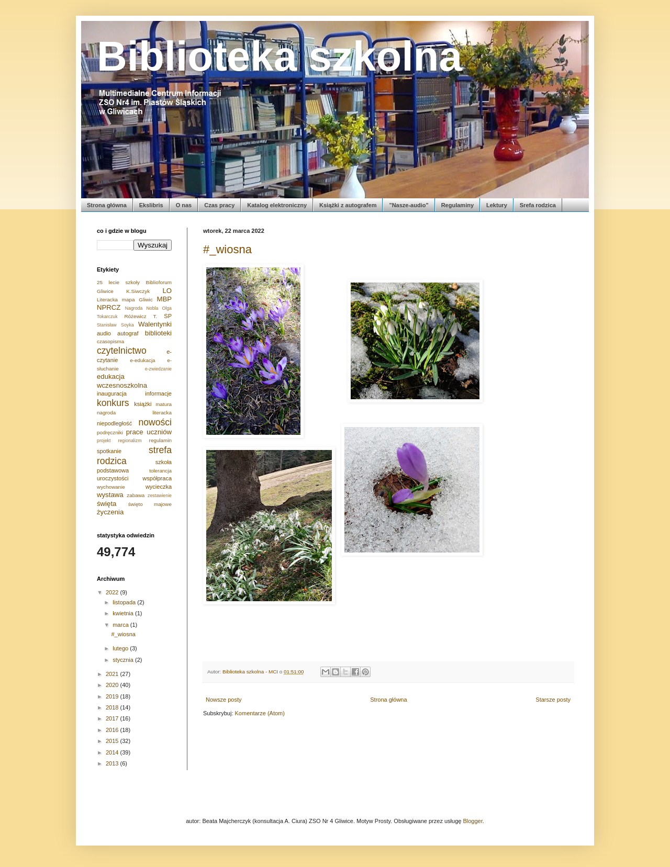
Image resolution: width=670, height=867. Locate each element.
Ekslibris (151, 205)
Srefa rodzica (538, 205)
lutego (121, 648)
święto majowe (150, 504)
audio (104, 333)
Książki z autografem (347, 205)
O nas (184, 205)
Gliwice (105, 291)
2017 (113, 718)
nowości (155, 422)
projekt (103, 440)
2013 (113, 763)
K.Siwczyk (138, 291)
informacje (158, 393)
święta (106, 504)
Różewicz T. (140, 316)
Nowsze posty (223, 699)
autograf (127, 333)
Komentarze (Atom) (260, 713)
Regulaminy (457, 205)
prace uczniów (149, 432)
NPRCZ (108, 307)
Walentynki (155, 324)
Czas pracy (219, 205)
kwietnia (124, 613)
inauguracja (112, 393)
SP (168, 316)
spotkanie (109, 451)
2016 (113, 730)
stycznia (124, 660)
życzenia (110, 512)
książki (142, 404)
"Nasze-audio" (408, 205)
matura (163, 404)
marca (121, 625)
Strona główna (107, 205)
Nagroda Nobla (142, 308)
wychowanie (111, 487)
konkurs (113, 403)
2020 (113, 685)
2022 (113, 592)
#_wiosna (227, 249)
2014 (113, 752)
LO (167, 291)
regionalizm (130, 440)
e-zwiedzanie (158, 368)
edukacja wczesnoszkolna (122, 381)
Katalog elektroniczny (277, 205)
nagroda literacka (134, 412)
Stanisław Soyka (115, 325)
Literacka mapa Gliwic (125, 299)
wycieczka (159, 486)
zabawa (135, 495)
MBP (164, 299)
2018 (113, 707)
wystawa (110, 495)
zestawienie (160, 495)
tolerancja (160, 471)
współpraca (157, 478)
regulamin (160, 440)
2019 (113, 696)
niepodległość (114, 423)
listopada (125, 602)
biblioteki (158, 333)
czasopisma (110, 341)
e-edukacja (142, 360)
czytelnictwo (122, 350)
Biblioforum (159, 282)
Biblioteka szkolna (279, 56)
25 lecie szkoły (118, 282)
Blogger (472, 821)
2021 (113, 674)
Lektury (496, 205)
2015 (113, 741)
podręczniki (110, 432)
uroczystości (113, 478)
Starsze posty (553, 699)
